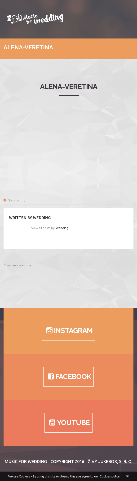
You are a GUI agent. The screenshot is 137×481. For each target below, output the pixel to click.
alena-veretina (68, 86)
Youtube (68, 423)
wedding (42, 218)
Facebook (68, 377)
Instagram (68, 330)
